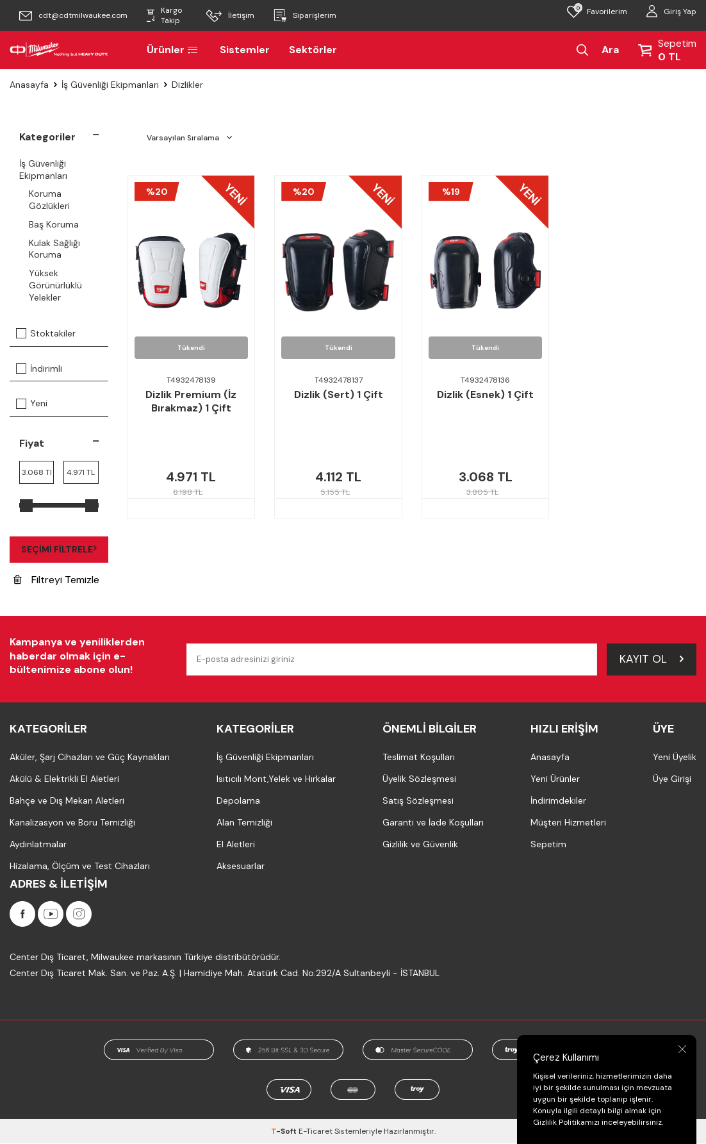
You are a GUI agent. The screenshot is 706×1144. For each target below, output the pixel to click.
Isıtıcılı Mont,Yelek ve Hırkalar (276, 778)
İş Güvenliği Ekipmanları (110, 84)
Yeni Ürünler (555, 778)
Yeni (31, 403)
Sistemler (245, 49)
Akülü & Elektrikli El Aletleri (64, 778)
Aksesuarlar (241, 866)
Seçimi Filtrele (59, 549)
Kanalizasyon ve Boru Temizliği (72, 822)
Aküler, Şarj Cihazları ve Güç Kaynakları (90, 757)
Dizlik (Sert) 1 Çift (338, 394)
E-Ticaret (315, 1132)
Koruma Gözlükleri (49, 199)
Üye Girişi (672, 778)
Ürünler (174, 49)
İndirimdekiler (558, 800)
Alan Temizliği (244, 822)
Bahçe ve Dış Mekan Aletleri (67, 800)
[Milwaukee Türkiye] (59, 50)
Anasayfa (29, 84)
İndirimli (39, 368)
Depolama (238, 800)
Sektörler (313, 49)
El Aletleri (236, 844)
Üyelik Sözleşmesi (419, 778)
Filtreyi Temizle (56, 579)
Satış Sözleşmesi (418, 800)
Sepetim (548, 844)
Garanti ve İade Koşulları (433, 822)
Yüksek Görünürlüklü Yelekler (55, 285)
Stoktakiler (46, 333)
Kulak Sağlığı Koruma (54, 249)
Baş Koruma (54, 224)
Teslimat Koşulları (418, 757)
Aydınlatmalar (38, 844)
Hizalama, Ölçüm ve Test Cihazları (80, 866)
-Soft (285, 1132)
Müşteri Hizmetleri (568, 822)
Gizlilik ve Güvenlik (420, 844)
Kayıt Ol (652, 659)
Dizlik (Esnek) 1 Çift (485, 394)
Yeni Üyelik (674, 757)
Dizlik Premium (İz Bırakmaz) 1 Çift (190, 401)
